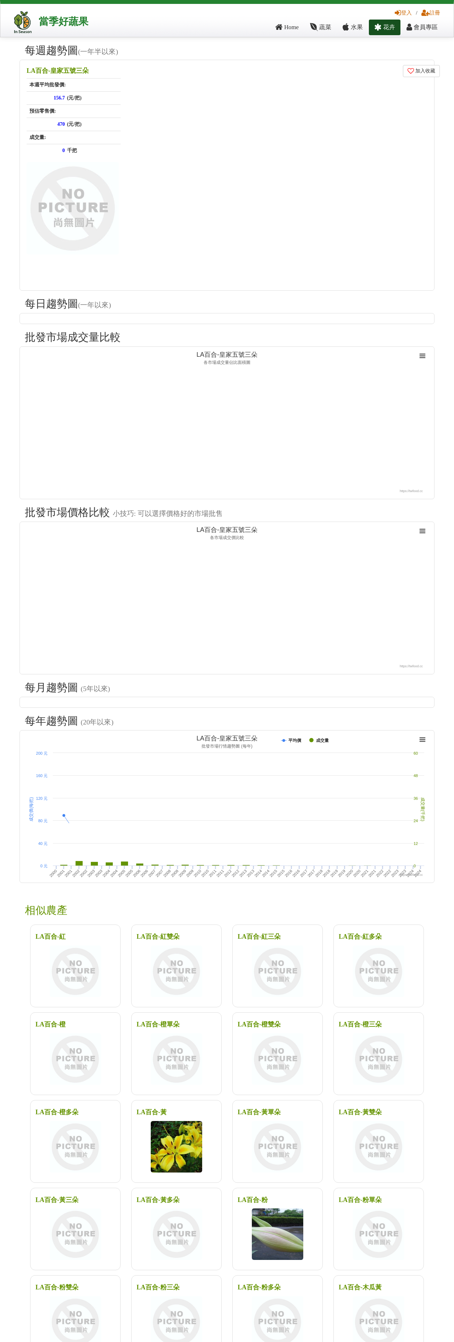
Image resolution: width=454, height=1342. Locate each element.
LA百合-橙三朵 (360, 1024)
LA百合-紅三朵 (259, 936)
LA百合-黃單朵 (259, 1112)
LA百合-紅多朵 (360, 936)
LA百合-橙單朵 (158, 1024)
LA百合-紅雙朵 (158, 936)
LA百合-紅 (50, 936)
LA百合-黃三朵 (56, 1199)
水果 (352, 27)
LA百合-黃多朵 (158, 1199)
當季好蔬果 (63, 21)
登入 (403, 13)
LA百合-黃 (152, 1112)
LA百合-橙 (50, 1024)
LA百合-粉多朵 (259, 1287)
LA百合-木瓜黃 (360, 1287)
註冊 (430, 13)
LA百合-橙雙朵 (259, 1024)
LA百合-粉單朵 (360, 1199)
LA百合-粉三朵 (158, 1287)
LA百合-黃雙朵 (360, 1112)
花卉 (384, 27)
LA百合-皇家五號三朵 (58, 70)
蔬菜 (320, 27)
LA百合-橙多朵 (56, 1112)
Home (287, 27)
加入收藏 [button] (422, 71)
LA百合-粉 (253, 1199)
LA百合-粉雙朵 (56, 1287)
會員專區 (422, 27)
